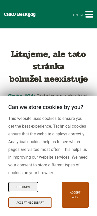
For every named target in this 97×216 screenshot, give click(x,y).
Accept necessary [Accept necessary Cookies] (30, 202)
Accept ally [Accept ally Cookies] (75, 195)
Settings (23, 187)
